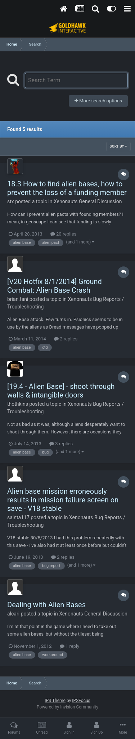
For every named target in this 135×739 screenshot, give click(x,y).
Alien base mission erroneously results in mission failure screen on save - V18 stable (62, 500)
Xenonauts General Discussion (88, 201)
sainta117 (18, 517)
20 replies (63, 234)
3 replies (61, 443)
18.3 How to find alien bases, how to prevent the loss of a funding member (67, 188)
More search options (98, 100)
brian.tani (17, 299)
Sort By (118, 146)
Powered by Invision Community (67, 707)
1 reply (70, 646)
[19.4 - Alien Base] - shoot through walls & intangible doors (61, 390)
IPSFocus (81, 700)
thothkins (17, 404)
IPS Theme (55, 700)
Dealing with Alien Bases (46, 604)
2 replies (65, 338)
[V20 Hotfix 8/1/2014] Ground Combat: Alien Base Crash (54, 285)
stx (10, 201)
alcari (13, 614)
